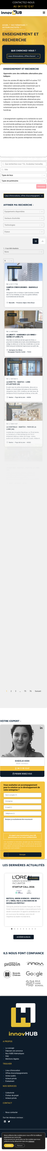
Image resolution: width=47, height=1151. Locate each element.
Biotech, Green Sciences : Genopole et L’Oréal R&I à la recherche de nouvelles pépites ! (23, 889)
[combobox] (23, 169)
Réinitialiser (41, 186)
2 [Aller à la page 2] (11, 691)
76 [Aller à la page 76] (30, 691)
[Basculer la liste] (42, 212)
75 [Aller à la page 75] (25, 691)
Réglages (19, 1145)
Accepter (9, 1145)
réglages (31, 1141)
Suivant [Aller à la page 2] (38, 691)
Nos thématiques (18, 25)
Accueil (5, 25)
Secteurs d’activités (10, 27)
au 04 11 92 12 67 (23, 6)
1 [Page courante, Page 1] (6, 691)
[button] (44, 13)
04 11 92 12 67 (22, 768)
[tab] (35, 241)
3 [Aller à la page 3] (15, 691)
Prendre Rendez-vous (22, 774)
